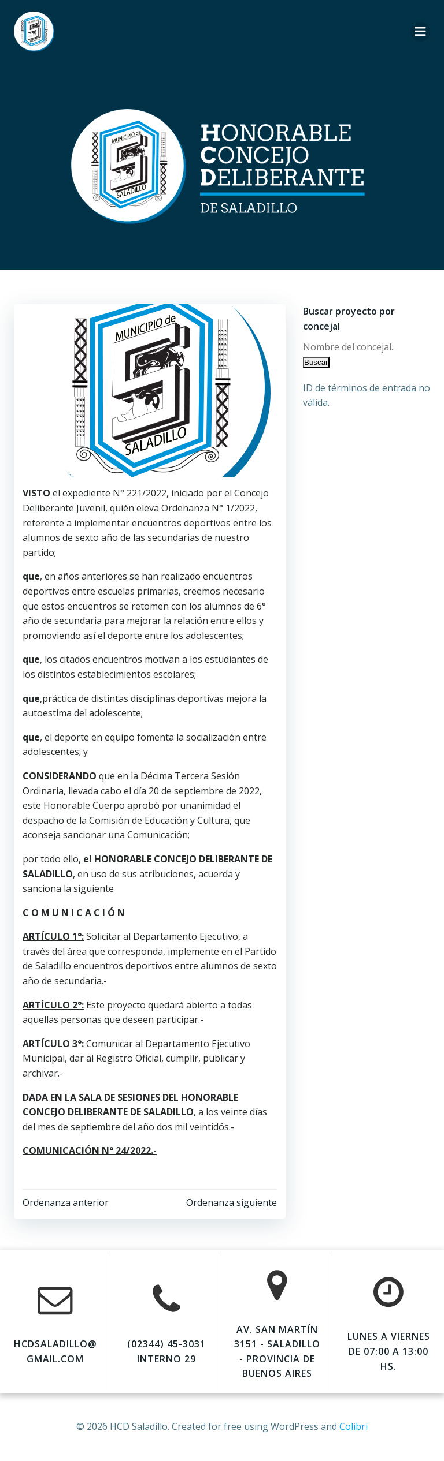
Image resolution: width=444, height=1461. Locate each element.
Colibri (353, 1426)
